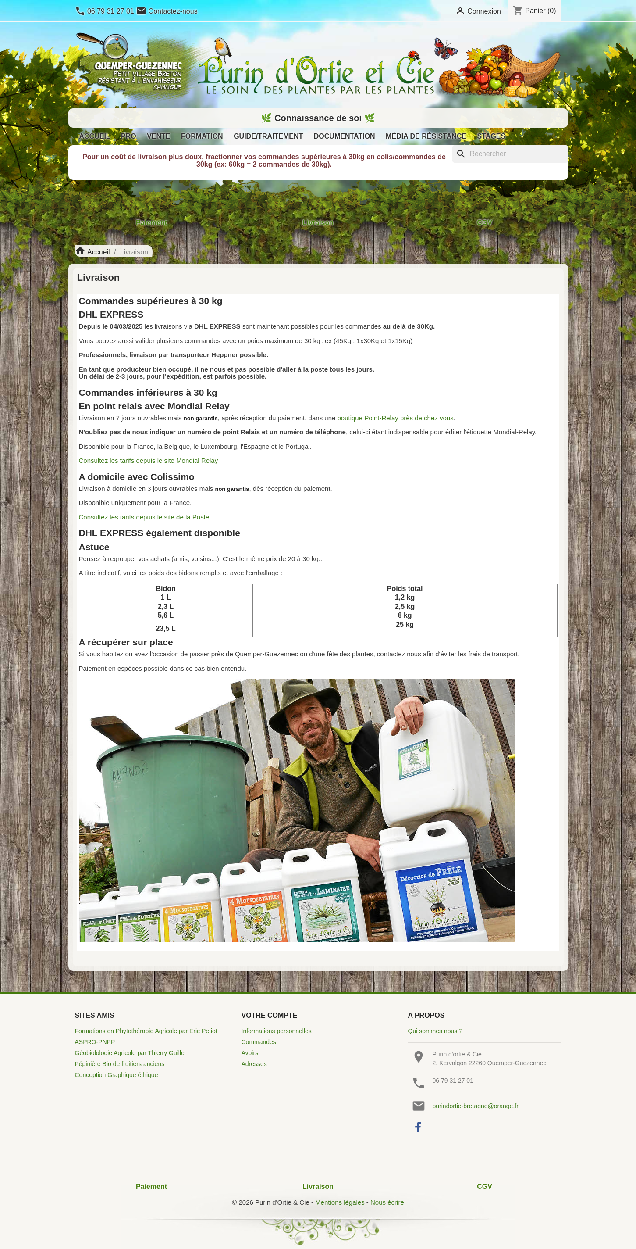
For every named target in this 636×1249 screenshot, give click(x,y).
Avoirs (250, 1052)
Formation (202, 136)
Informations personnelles (277, 1030)
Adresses (254, 1063)
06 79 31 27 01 (105, 11)
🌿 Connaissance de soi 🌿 (318, 118)
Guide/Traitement (268, 136)
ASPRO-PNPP (95, 1041)
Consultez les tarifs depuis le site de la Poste (144, 517)
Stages (491, 136)
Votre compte (270, 1015)
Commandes (259, 1041)
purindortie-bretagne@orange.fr (476, 1105)
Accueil (94, 136)
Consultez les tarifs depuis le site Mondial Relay (148, 460)
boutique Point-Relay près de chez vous (396, 418)
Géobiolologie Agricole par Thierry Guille (130, 1052)
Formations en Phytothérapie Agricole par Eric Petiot (146, 1030)
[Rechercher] (510, 154)
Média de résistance (426, 136)
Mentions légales (340, 1202)
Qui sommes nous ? (435, 1030)
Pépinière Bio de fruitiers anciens (120, 1063)
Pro (128, 136)
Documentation (344, 136)
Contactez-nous (167, 11)
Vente (158, 136)
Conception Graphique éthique (116, 1074)
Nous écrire (387, 1202)
